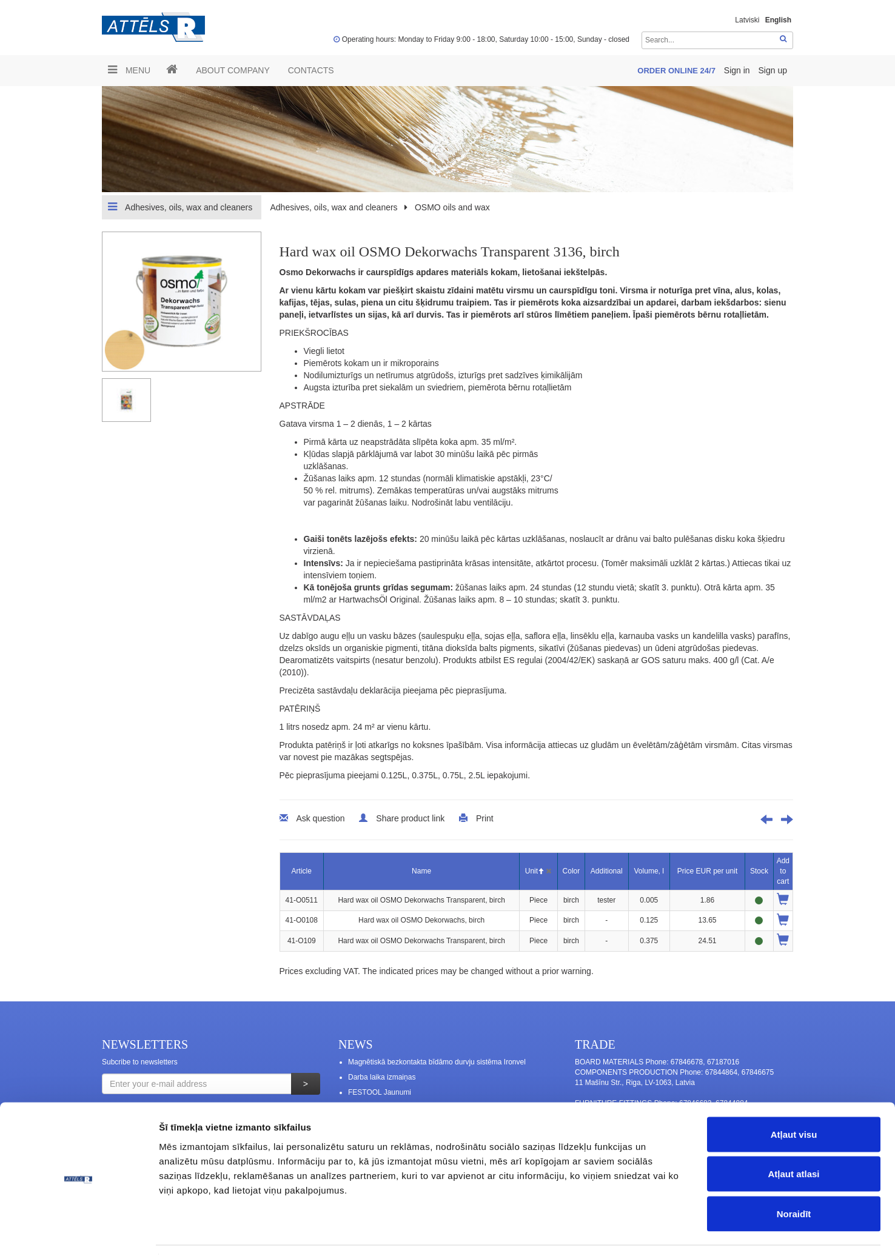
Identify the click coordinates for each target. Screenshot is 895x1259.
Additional (607, 871)
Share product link (410, 818)
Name (421, 871)
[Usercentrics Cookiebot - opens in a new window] (78, 1235)
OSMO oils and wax (452, 207)
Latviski (747, 20)
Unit (534, 871)
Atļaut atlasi (793, 1140)
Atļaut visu (794, 1100)
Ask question (320, 818)
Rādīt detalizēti (660, 1235)
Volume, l (649, 871)
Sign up (773, 70)
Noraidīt (794, 1179)
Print (485, 818)
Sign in (738, 70)
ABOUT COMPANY (233, 70)
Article (302, 871)
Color (571, 871)
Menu (129, 69)
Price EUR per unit (707, 871)
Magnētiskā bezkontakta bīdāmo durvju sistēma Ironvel (437, 1062)
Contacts (311, 70)
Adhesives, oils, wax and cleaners (180, 206)
